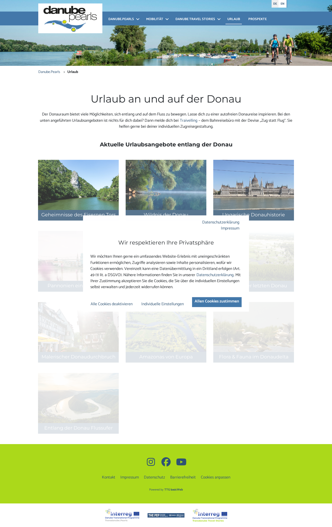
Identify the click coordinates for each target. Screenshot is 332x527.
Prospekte (257, 19)
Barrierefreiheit (183, 477)
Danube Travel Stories (195, 19)
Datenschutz (154, 477)
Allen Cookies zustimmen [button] (217, 301)
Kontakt (108, 477)
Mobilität (154, 19)
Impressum (230, 228)
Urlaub (233, 19)
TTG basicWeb (173, 489)
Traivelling (188, 120)
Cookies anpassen (215, 477)
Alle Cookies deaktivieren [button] (112, 304)
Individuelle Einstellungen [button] (162, 304)
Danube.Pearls (121, 19)
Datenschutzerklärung (220, 222)
